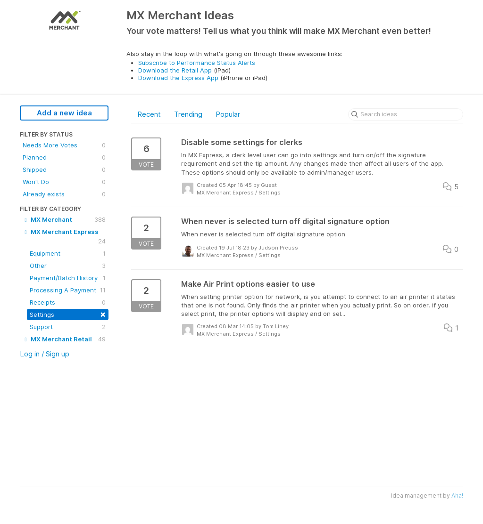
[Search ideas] (405, 114)
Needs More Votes (64, 145)
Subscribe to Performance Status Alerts (196, 62)
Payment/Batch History (68, 277)
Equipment (68, 253)
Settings (68, 314)
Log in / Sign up (44, 353)
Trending (188, 114)
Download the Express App (178, 77)
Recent (149, 114)
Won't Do (64, 181)
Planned (64, 157)
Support (68, 326)
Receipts (68, 302)
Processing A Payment (68, 290)
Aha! (457, 495)
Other (68, 265)
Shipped (64, 169)
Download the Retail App (175, 70)
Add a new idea (64, 112)
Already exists (64, 194)
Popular (228, 114)
